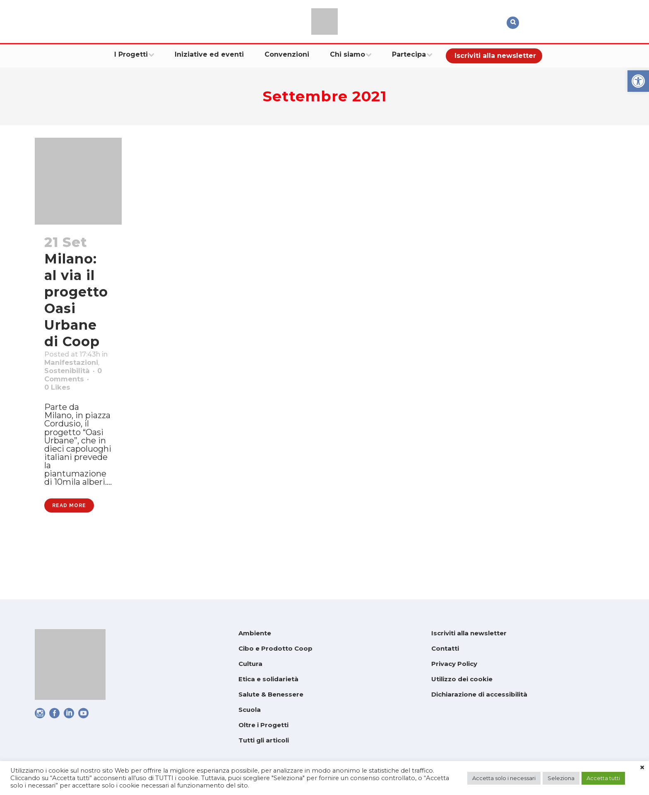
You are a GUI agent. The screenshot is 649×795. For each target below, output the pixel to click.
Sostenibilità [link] (71, 388)
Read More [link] (69, 553)
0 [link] (59, 409)
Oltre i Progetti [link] (263, 725)
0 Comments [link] (72, 398)
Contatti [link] (445, 648)
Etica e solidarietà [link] (268, 679)
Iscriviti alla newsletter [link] (469, 633)
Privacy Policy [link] (454, 664)
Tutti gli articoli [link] (263, 740)
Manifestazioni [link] (76, 377)
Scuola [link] (249, 710)
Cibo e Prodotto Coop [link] (275, 648)
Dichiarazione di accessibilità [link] (479, 694)
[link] (638, 81)
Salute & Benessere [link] (270, 694)
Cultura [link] (250, 664)
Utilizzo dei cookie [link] (462, 679)
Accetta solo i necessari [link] (504, 778)
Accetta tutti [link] (603, 778)
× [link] (642, 767)
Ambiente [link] (254, 633)
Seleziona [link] (561, 778)
